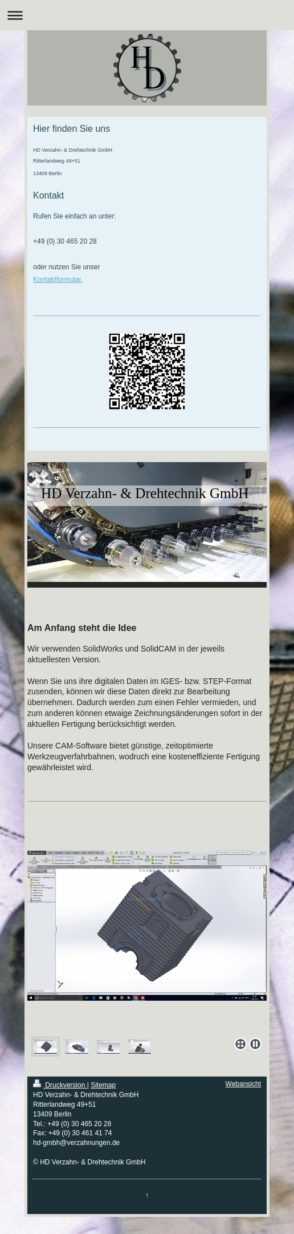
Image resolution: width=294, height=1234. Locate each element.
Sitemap (103, 1085)
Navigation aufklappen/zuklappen (147, 15)
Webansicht (243, 1084)
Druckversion (60, 1085)
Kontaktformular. (58, 280)
